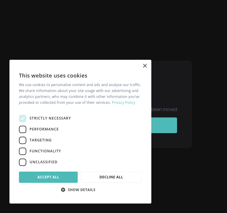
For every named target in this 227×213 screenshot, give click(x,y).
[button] (80, 190)
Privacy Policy (123, 102)
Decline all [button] (111, 177)
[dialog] (80, 132)
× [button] (144, 66)
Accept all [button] (48, 177)
